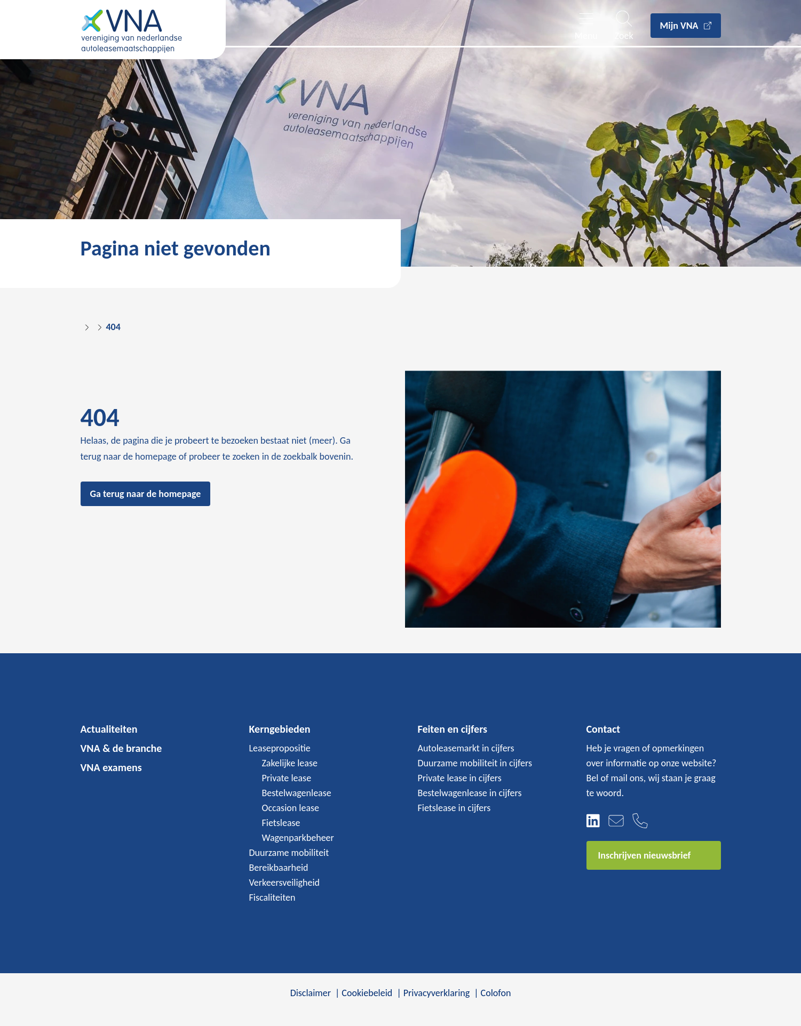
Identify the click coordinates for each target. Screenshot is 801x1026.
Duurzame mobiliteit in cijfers (475, 763)
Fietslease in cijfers (454, 808)
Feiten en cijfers (452, 729)
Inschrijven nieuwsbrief (644, 855)
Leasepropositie (280, 748)
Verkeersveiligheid (284, 882)
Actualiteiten (109, 729)
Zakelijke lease (290, 763)
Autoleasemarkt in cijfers (466, 748)
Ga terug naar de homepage (145, 494)
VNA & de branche (121, 748)
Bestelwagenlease (296, 793)
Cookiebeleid (367, 993)
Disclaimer (310, 993)
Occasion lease (291, 808)
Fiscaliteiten (272, 897)
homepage (156, 456)
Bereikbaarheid (278, 867)
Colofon (496, 993)
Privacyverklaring (436, 993)
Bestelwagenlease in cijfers (470, 793)
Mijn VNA (679, 25)
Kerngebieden (280, 729)
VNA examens (111, 767)
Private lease (287, 778)
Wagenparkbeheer (298, 838)
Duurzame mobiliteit (289, 853)
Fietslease (281, 823)
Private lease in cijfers (460, 778)
